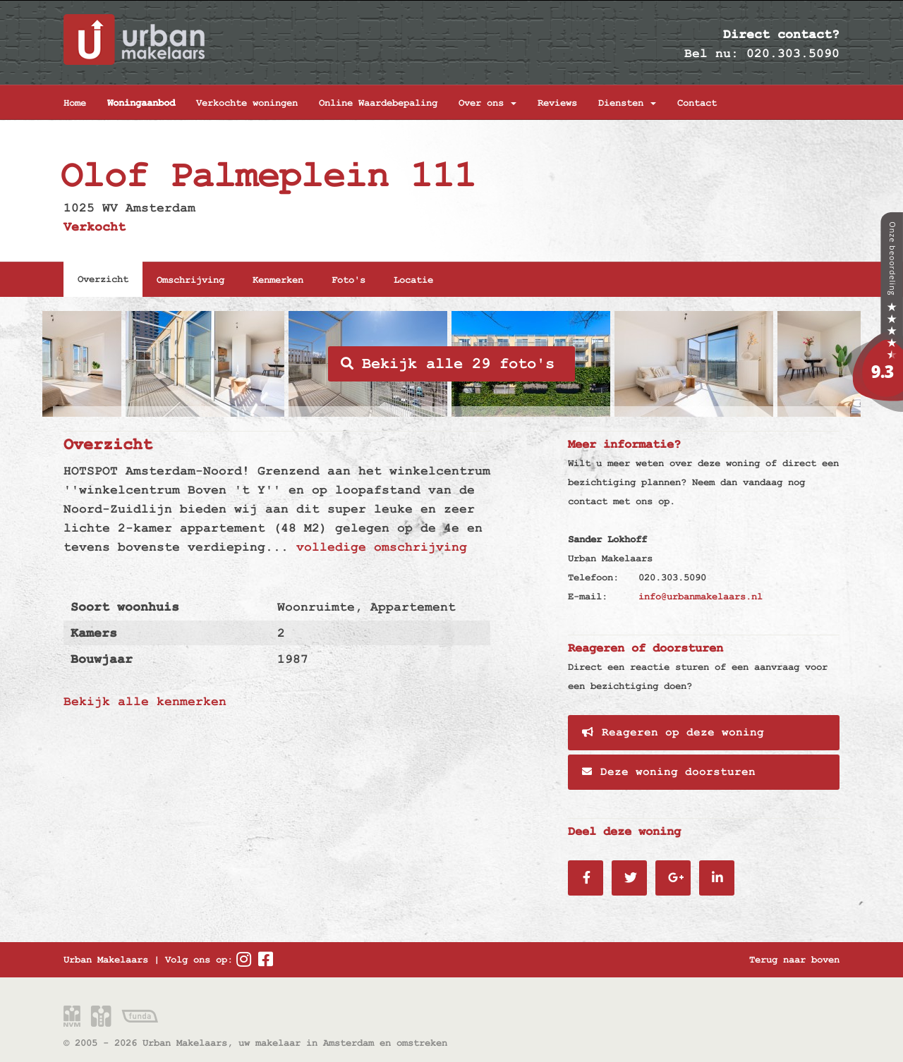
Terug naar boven (794, 960)
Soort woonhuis (125, 607)
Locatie (413, 280)
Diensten (627, 103)
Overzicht (103, 279)
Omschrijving (190, 280)
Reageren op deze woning (673, 732)
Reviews (557, 103)
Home (74, 103)
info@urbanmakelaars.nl (700, 597)
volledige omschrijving (381, 547)
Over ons (487, 103)
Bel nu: (711, 53)
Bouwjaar (102, 659)
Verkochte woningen (247, 103)
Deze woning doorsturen (669, 772)
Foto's (348, 280)
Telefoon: (593, 577)
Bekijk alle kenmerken (144, 701)
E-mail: (587, 597)
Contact (697, 103)
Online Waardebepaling (378, 103)
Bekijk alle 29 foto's (447, 364)
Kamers (94, 633)
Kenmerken (278, 280)
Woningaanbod (141, 103)
